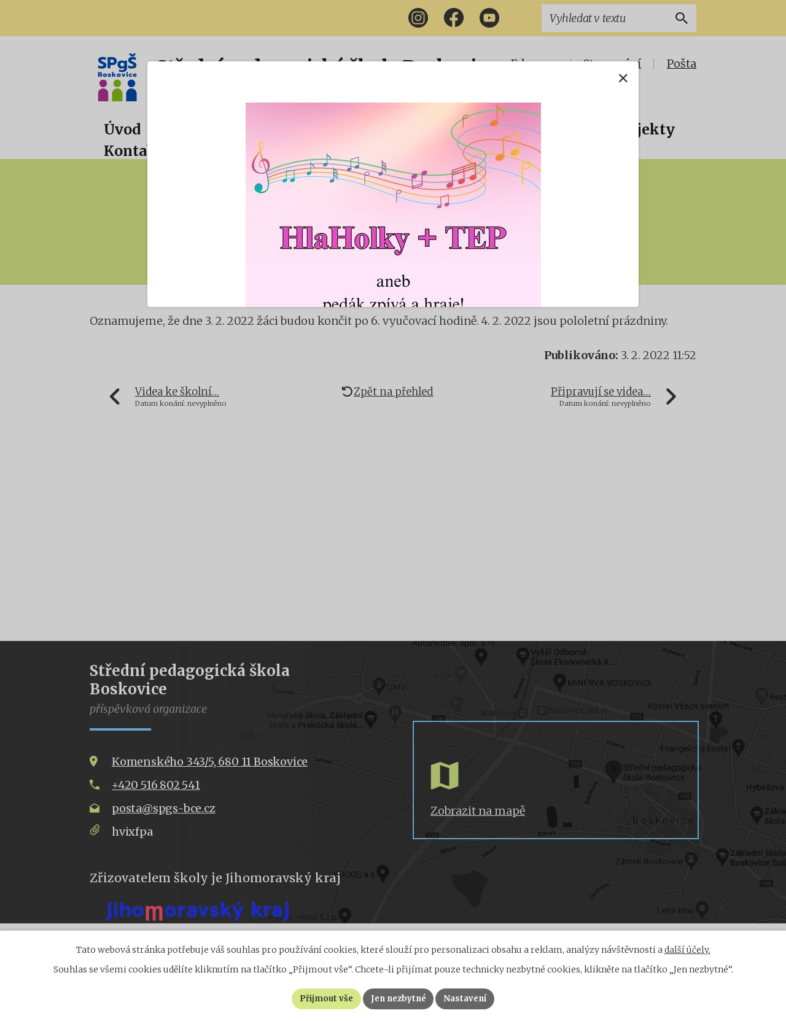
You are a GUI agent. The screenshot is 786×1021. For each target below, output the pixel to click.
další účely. (687, 949)
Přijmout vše (321, 998)
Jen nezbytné (398, 998)
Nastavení (469, 998)
